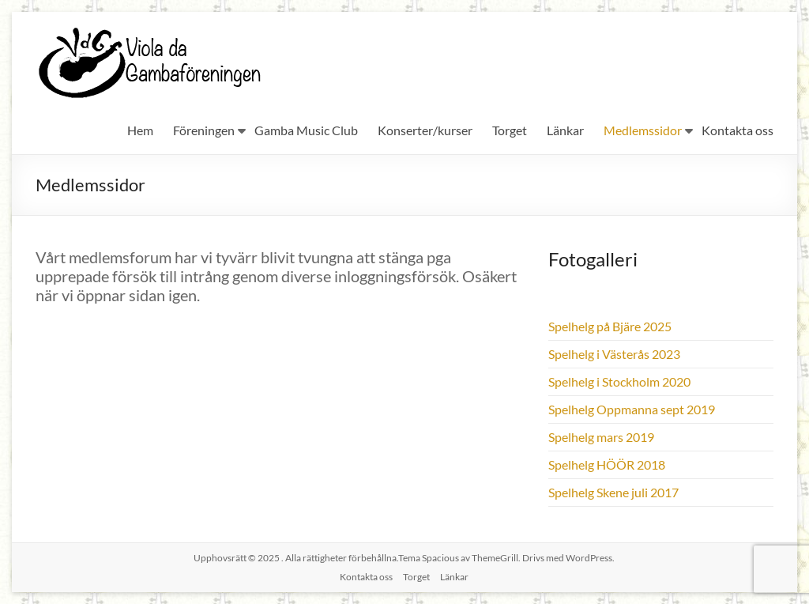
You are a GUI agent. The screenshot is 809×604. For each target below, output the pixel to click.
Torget (509, 130)
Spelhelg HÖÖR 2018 (606, 464)
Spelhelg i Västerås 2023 (614, 353)
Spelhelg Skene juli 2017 (613, 492)
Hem (140, 130)
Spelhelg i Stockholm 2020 (619, 381)
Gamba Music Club (306, 130)
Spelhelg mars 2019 (601, 436)
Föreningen (204, 130)
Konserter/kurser (425, 130)
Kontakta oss (737, 130)
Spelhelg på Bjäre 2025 (610, 326)
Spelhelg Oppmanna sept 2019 (631, 409)
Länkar (565, 130)
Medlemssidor (643, 130)
